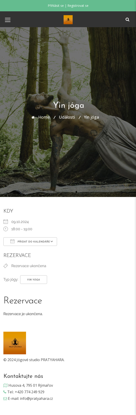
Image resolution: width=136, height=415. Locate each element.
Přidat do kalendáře (30, 241)
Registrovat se (77, 5)
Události (67, 117)
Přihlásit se (56, 5)
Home (44, 117)
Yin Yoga (33, 279)
